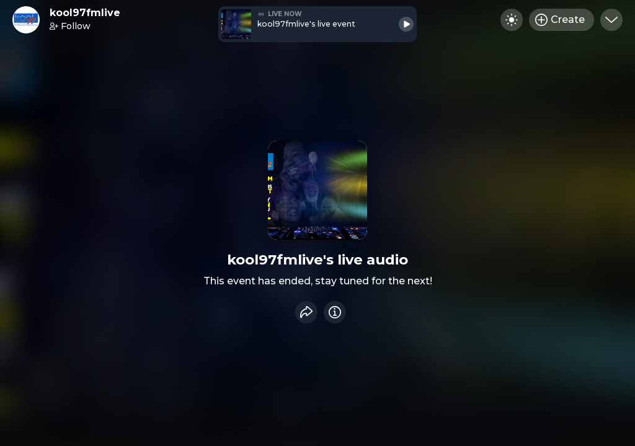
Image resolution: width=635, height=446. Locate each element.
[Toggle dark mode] (511, 20)
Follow (70, 26)
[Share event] (306, 312)
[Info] (335, 312)
